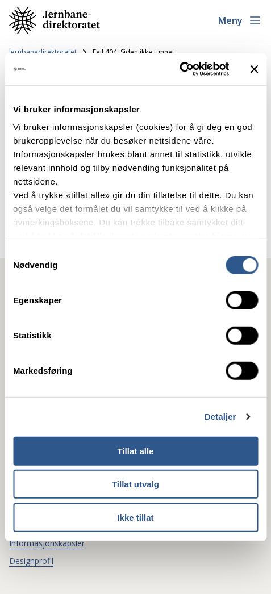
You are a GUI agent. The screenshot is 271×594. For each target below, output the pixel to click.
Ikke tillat (135, 517)
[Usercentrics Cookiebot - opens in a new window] (179, 69)
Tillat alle (136, 450)
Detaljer (220, 416)
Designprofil (31, 560)
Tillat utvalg (135, 484)
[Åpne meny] (240, 20)
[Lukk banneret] (254, 69)
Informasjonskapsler (47, 543)
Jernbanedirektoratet (43, 52)
